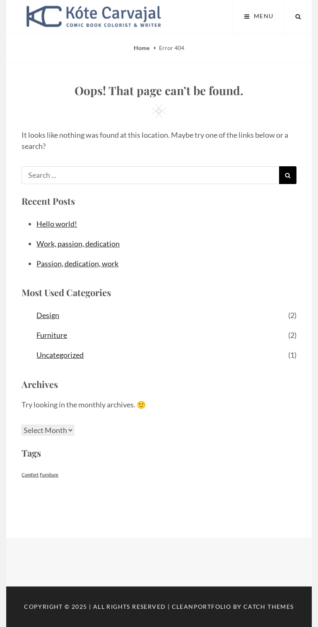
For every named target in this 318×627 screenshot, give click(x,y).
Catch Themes (268, 606)
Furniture (51, 335)
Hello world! (56, 223)
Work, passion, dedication (78, 243)
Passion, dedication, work (77, 263)
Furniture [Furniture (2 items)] (49, 474)
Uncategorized (60, 354)
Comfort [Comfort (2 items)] (30, 474)
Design (47, 315)
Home (142, 47)
